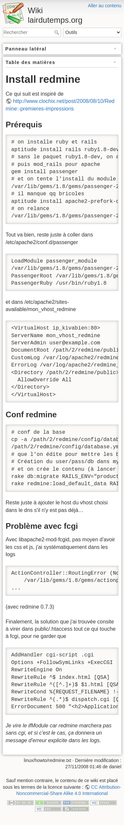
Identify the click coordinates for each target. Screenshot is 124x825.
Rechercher (57, 32)
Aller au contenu (104, 5)
